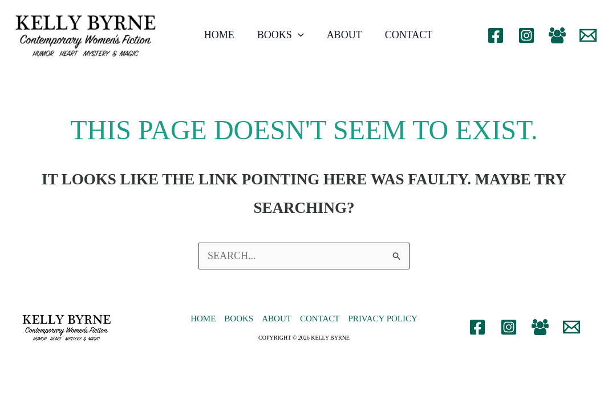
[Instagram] (526, 35)
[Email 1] (588, 35)
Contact (409, 35)
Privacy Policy (383, 318)
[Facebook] (495, 35)
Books (280, 34)
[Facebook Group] (557, 35)
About (344, 35)
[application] (298, 34)
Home (219, 35)
